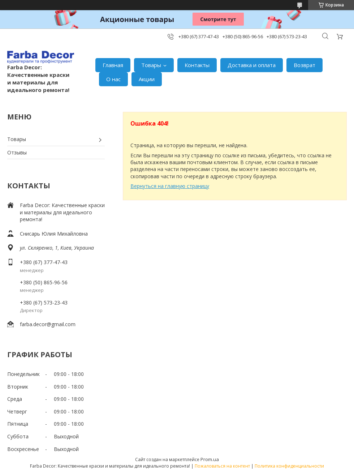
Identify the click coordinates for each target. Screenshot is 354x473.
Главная (113, 65)
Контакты (197, 65)
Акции (147, 79)
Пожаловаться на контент (222, 466)
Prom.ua (209, 459)
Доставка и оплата (252, 65)
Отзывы (17, 152)
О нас (113, 79)
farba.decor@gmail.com (47, 324)
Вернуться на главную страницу (169, 186)
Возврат (304, 65)
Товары (151, 65)
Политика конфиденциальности (289, 466)
